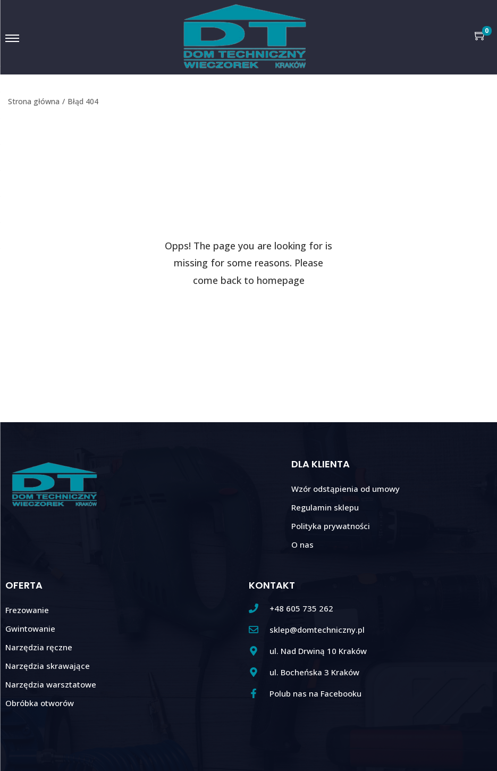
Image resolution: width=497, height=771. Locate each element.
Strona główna (34, 101)
